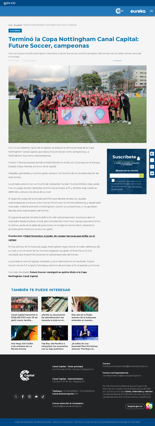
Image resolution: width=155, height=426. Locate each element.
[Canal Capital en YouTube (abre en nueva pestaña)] (36, 398)
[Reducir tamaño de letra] (152, 160)
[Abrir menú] (151, 11)
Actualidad (15, 30)
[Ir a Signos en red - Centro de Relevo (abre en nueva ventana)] (152, 173)
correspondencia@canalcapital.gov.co (122, 375)
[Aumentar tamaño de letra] (152, 167)
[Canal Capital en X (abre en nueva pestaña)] (16, 398)
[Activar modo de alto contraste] (152, 154)
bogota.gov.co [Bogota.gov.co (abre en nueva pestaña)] (135, 406)
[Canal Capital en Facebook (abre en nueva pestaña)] (22, 398)
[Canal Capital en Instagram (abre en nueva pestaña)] (29, 398)
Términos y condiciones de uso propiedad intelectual (96, 422)
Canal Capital (29, 61)
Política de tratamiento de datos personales (33, 422)
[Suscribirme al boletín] (141, 176)
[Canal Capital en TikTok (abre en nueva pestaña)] (43, 398)
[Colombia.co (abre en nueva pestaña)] (149, 406)
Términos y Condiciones (63, 422)
